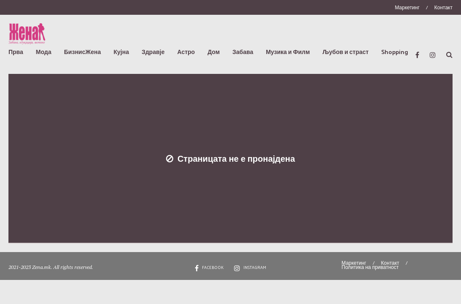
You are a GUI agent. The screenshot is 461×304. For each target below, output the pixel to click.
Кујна (121, 51)
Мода (44, 51)
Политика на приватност (369, 267)
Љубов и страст (345, 51)
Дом (213, 51)
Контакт (443, 7)
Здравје (153, 51)
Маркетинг (407, 7)
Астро (186, 51)
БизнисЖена (82, 51)
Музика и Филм (288, 51)
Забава (242, 51)
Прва (15, 51)
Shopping (394, 51)
